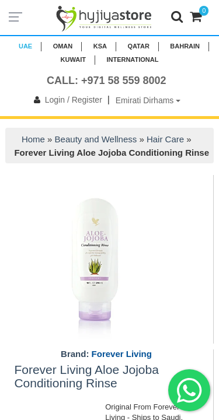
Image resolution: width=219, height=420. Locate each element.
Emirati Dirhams (148, 100)
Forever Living (122, 354)
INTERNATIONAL (132, 59)
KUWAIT (73, 59)
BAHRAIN (185, 46)
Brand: (106, 354)
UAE (25, 46)
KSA (100, 46)
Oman (63, 46)
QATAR (138, 46)
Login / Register (65, 99)
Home (33, 139)
